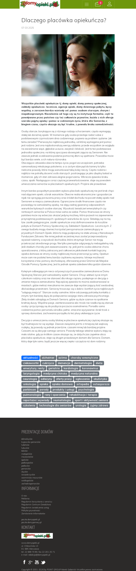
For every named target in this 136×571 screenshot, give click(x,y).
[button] (98, 4)
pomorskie (26, 468)
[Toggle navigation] (86, 4)
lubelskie (25, 445)
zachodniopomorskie (30, 483)
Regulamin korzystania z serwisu (36, 501)
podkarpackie (27, 462)
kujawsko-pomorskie (30, 442)
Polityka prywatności (30, 510)
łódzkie (24, 451)
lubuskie (25, 448)
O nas (24, 495)
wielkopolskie (27, 480)
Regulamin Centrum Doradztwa (36, 504)
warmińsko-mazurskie (31, 477)
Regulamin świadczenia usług (35, 507)
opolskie (24, 460)
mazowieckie (27, 457)
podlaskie (25, 466)
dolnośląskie (26, 439)
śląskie (24, 471)
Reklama (25, 498)
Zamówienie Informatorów (33, 513)
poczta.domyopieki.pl (30, 519)
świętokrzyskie (28, 474)
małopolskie (26, 454)
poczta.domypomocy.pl (31, 522)
